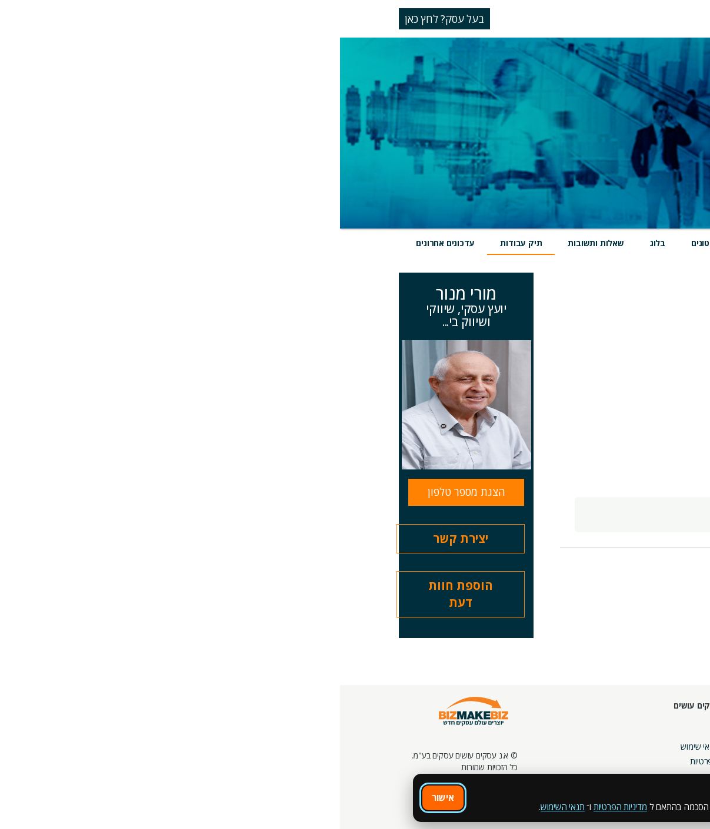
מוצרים (530, 243)
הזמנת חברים (671, 749)
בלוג (317, 243)
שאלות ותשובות (256, 243)
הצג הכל (601, 311)
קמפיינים (596, 734)
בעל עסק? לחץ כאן (104, 19)
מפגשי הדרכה (458, 749)
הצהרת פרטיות (374, 761)
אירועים (478, 243)
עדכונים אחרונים (105, 243)
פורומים (516, 749)
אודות (389, 731)
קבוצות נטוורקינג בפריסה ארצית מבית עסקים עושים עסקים (569, 761)
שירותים (582, 243)
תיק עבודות (181, 243)
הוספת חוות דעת (120, 594)
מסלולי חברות (588, 720)
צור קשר (467, 764)
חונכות (470, 720)
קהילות (517, 764)
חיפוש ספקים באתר (661, 720)
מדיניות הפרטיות (280, 807)
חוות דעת (422, 243)
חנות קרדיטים (670, 734)
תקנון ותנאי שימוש (369, 746)
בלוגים (518, 734)
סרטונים (365, 243)
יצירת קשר (120, 538)
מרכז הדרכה (461, 734)
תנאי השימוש (223, 807)
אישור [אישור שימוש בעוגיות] (103, 797)
